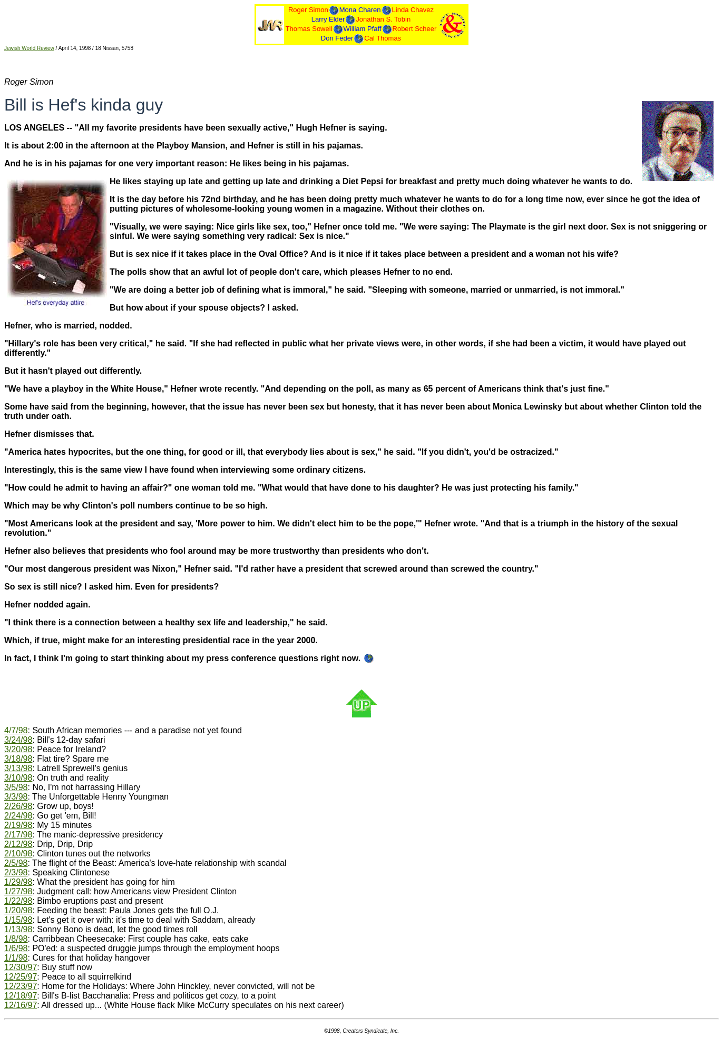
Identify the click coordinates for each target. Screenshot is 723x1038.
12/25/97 (20, 976)
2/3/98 (15, 872)
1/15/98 (18, 919)
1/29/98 (18, 881)
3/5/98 (15, 787)
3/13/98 (18, 768)
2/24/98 (18, 815)
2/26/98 (18, 806)
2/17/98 (18, 834)
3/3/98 (15, 796)
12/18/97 (20, 995)
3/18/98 (18, 758)
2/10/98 (18, 853)
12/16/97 (20, 1005)
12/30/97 (20, 967)
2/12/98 (18, 844)
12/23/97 (20, 986)
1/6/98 (15, 948)
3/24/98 (18, 739)
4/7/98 (15, 730)
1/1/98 (15, 957)
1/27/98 (18, 891)
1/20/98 (18, 910)
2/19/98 (18, 825)
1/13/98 (18, 929)
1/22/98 (18, 900)
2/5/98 (15, 863)
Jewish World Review (29, 48)
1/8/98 (15, 938)
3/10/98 (18, 777)
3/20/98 (18, 749)
